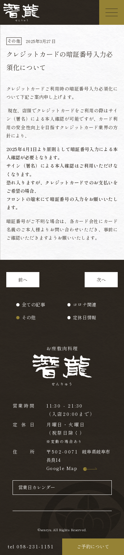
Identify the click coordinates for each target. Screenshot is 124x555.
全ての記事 (33, 304)
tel (31, 546)
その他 (29, 317)
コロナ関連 (84, 304)
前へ (22, 279)
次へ (101, 279)
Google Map (66, 468)
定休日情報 (84, 317)
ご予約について (93, 546)
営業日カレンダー (37, 487)
